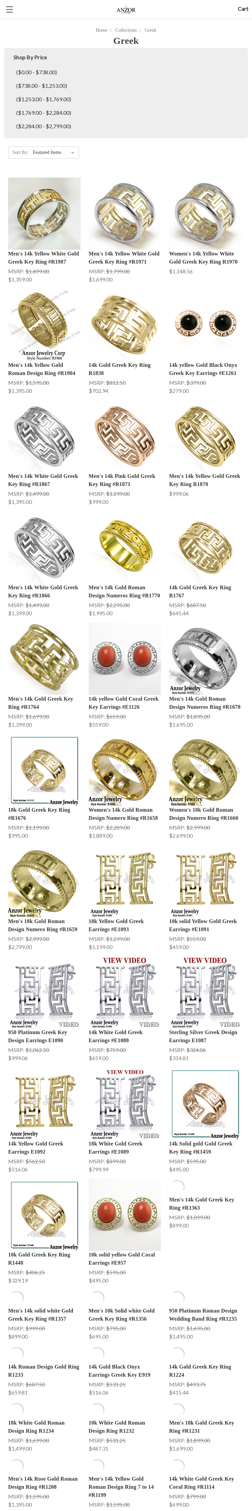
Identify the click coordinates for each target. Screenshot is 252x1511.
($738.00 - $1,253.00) (41, 85)
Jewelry (138, 1504)
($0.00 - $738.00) (36, 72)
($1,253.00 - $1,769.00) (43, 99)
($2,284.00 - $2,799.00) (43, 126)
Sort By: (20, 152)
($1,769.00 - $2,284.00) (43, 112)
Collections (126, 30)
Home (101, 30)
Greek (150, 30)
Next (235, 1425)
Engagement (21, 1504)
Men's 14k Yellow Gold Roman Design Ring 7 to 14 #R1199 (121, 1321)
